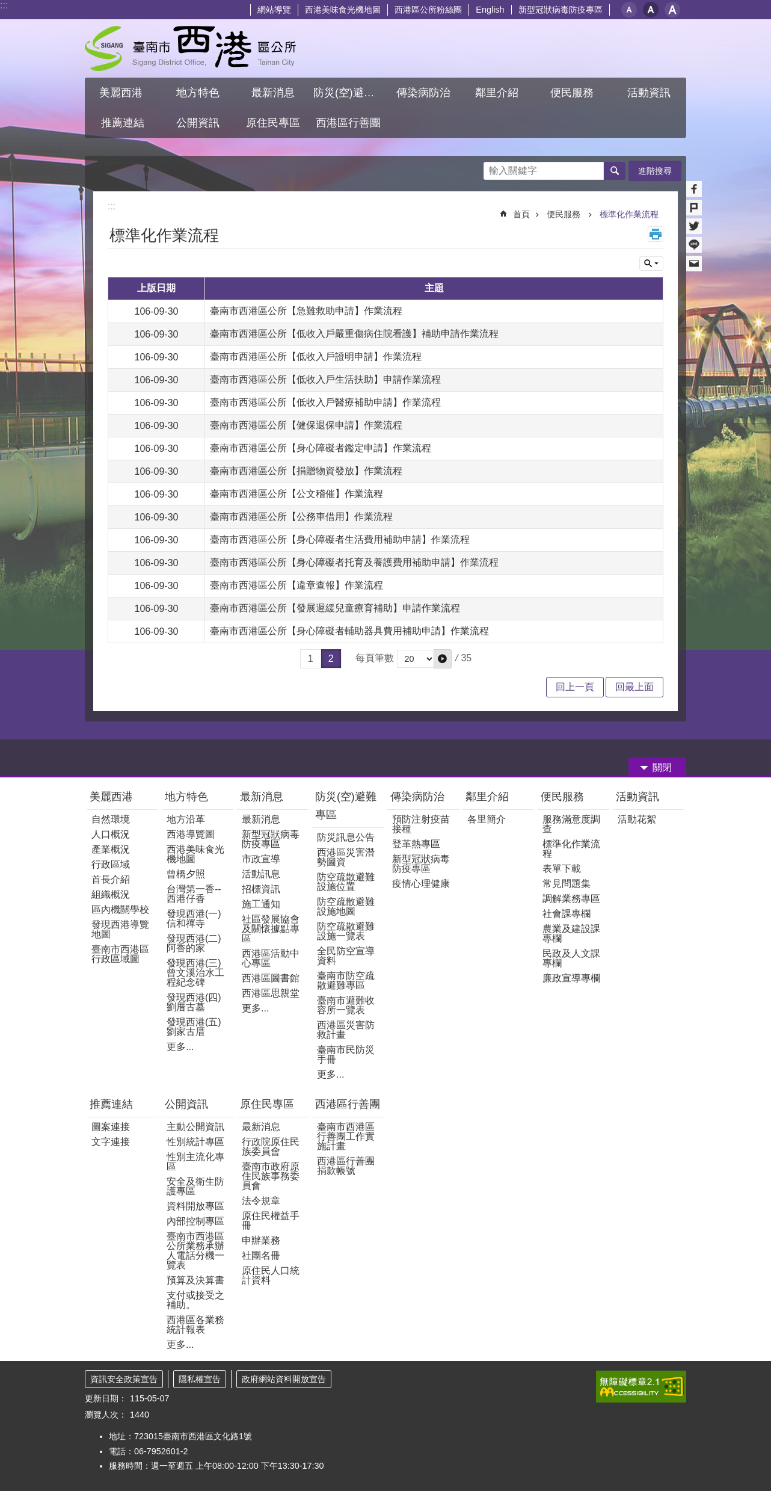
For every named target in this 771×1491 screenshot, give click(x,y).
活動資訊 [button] (649, 93)
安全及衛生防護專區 (195, 1186)
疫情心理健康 (421, 883)
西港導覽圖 (191, 834)
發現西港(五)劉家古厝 (194, 1027)
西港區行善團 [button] (348, 123)
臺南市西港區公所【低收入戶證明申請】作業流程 (316, 356)
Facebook (694, 189)
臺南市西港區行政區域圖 (120, 954)
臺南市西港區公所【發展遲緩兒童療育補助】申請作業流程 (335, 608)
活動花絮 (637, 819)
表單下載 (561, 868)
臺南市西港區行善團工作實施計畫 (346, 1136)
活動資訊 (637, 797)
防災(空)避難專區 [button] (349, 93)
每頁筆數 (374, 658)
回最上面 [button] (634, 687)
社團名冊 (261, 1255)
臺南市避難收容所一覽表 (346, 1005)
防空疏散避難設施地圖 (346, 906)
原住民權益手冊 (270, 1220)
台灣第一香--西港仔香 (194, 894)
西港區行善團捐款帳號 (346, 1166)
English (490, 9)
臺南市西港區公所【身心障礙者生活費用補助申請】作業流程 (340, 539)
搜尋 (493, 167)
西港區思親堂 (270, 993)
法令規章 (261, 1201)
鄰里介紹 (488, 797)
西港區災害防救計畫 (346, 1030)
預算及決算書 (195, 1280)
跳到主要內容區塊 (6, 6)
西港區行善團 (347, 1104)
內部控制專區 (195, 1221)
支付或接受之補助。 (195, 1300)
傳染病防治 (417, 797)
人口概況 (110, 834)
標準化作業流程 (629, 214)
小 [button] (629, 9)
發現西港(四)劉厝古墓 (194, 1002)
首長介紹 (110, 879)
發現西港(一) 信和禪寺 (194, 918)
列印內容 (655, 234)
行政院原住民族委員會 (270, 1146)
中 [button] (651, 9)
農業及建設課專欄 (571, 933)
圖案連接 (110, 1127)
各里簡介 (486, 819)
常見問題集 (566, 883)
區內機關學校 (120, 909)
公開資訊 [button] (198, 123)
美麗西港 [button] (122, 93)
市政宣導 (261, 859)
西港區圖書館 (270, 978)
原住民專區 (267, 1104)
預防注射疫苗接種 (421, 824)
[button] (443, 658)
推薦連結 (111, 1104)
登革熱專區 (416, 844)
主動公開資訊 (195, 1127)
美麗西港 (113, 797)
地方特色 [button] (198, 93)
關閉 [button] (662, 767)
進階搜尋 (655, 171)
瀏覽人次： (106, 1414)
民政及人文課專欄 (571, 958)
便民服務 (565, 214)
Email (694, 263)
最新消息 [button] (273, 93)
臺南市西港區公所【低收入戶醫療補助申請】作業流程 (325, 402)
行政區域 (110, 864)
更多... (180, 1047)
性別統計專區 (195, 1142)
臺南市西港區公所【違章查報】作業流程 (296, 585)
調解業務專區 (571, 899)
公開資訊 (186, 1104)
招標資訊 (261, 889)
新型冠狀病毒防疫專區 (560, 9)
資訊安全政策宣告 (124, 1379)
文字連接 (110, 1142)
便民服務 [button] (573, 93)
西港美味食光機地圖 (343, 9)
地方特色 (186, 797)
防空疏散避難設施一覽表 (346, 931)
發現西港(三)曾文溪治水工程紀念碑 (195, 972)
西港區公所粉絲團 (428, 9)
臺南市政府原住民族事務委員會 (270, 1176)
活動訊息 (261, 874)
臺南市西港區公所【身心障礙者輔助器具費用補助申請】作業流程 (349, 631)
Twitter (694, 226)
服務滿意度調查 (571, 824)
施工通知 (261, 904)
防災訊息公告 (346, 837)
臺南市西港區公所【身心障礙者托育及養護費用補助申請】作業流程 (354, 562)
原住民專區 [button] (273, 123)
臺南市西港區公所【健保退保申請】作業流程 (306, 425)
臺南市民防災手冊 (346, 1054)
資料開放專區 (195, 1206)
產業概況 (110, 849)
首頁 (521, 214)
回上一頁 (575, 687)
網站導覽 (274, 9)
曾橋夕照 (186, 874)
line (694, 245)
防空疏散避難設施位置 (346, 882)
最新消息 (261, 797)
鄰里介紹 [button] (498, 93)
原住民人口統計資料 (270, 1275)
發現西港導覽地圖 (120, 929)
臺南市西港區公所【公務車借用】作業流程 (301, 516)
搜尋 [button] (614, 171)
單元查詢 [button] (651, 263)
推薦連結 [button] (122, 123)
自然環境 (110, 819)
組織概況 (110, 894)
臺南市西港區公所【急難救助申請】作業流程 (306, 311)
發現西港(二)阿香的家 (194, 943)
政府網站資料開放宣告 (284, 1379)
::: (4, 5)
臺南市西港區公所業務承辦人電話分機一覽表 (195, 1250)
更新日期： (106, 1398)
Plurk (694, 207)
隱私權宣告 (200, 1379)
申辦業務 (261, 1240)
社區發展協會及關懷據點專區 (270, 928)
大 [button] (672, 9)
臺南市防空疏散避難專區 (346, 980)
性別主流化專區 (195, 1162)
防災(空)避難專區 (345, 806)
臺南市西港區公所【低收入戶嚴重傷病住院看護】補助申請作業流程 (354, 334)
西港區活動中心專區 (270, 958)
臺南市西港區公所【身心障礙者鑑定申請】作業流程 (320, 448)
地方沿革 (186, 819)
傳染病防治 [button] (423, 93)
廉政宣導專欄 (571, 978)
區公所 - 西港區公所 (190, 48)
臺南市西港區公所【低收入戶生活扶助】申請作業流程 (325, 379)
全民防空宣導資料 (346, 956)
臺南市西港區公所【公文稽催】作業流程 (296, 494)
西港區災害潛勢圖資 (346, 857)
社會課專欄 (566, 914)
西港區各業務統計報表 (195, 1325)
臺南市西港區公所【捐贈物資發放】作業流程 (306, 471)
